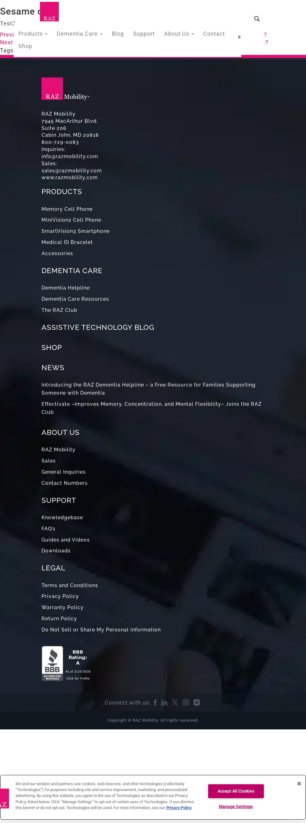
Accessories (57, 253)
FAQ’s (48, 529)
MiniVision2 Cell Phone (71, 220)
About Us (172, 35)
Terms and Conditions (70, 585)
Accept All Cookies (236, 791)
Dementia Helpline (66, 288)
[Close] (299, 783)
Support (140, 35)
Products (37, 35)
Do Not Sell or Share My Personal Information (101, 630)
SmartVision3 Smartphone (76, 231)
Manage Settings (236, 806)
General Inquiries (64, 472)
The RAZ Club (59, 310)
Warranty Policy (63, 607)
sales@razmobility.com (72, 171)
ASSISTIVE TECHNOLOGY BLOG (98, 327)
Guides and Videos (66, 540)
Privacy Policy (60, 596)
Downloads (56, 551)
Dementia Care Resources (75, 299)
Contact (205, 35)
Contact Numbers (65, 483)
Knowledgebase (62, 517)
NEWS (53, 367)
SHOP (52, 347)
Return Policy (59, 619)
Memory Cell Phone (67, 209)
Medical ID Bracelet (67, 242)
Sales (49, 461)
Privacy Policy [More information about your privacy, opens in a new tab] (179, 807)
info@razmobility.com (70, 156)
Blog (115, 35)
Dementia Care (80, 35)
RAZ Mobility (59, 450)
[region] (153, 797)
